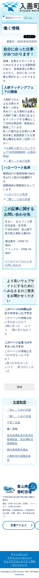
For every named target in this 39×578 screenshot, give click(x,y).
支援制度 (19, 402)
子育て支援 (13, 422)
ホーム (28, 17)
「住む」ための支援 (19, 409)
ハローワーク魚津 (16, 194)
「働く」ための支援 (18, 160)
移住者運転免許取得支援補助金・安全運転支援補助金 (20, 439)
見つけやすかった (17, 363)
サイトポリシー (19, 554)
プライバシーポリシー (19, 557)
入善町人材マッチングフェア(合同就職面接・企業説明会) (19, 152)
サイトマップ (19, 565)
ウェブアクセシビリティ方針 (19, 561)
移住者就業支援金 (17, 449)
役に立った (12, 325)
